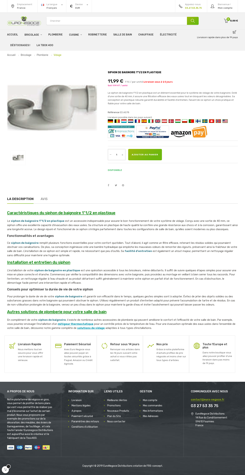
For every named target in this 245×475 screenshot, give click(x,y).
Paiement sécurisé (82, 416)
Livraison (77, 400)
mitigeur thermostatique (75, 324)
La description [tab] (20, 199)
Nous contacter (116, 421)
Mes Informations (153, 410)
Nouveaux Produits (118, 410)
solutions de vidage (91, 328)
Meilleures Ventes (117, 400)
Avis (44, 199)
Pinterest (124, 185)
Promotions (114, 405)
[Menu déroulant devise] (52, 6)
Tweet (117, 185)
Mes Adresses (150, 416)
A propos (76, 410)
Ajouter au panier (145, 154)
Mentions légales (81, 405)
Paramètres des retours (85, 421)
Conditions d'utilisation (85, 426)
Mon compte (150, 400)
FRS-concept (154, 465)
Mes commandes (152, 405)
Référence (113, 112)
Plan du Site (114, 416)
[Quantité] (116, 154)
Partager (110, 185)
